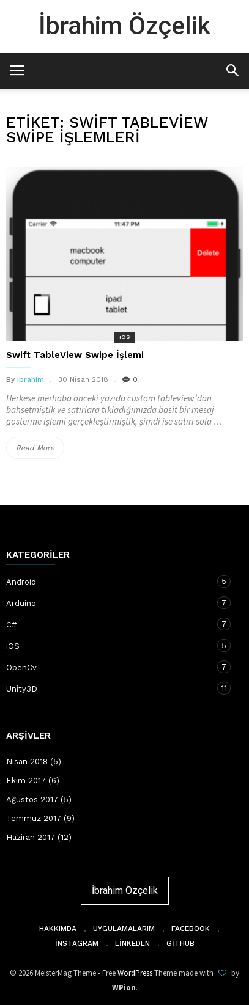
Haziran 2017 (30, 837)
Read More (38, 448)
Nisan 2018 (27, 761)
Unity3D (112, 688)
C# (112, 624)
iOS (124, 337)
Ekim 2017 (26, 780)
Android (112, 581)
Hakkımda (57, 928)
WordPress (134, 973)
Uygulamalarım (124, 928)
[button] (232, 70)
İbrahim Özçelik (124, 25)
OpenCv (112, 666)
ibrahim (30, 379)
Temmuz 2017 (33, 818)
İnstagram (76, 943)
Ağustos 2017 (32, 799)
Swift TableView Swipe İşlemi (75, 354)
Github (180, 943)
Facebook (190, 928)
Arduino (112, 602)
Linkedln (132, 943)
